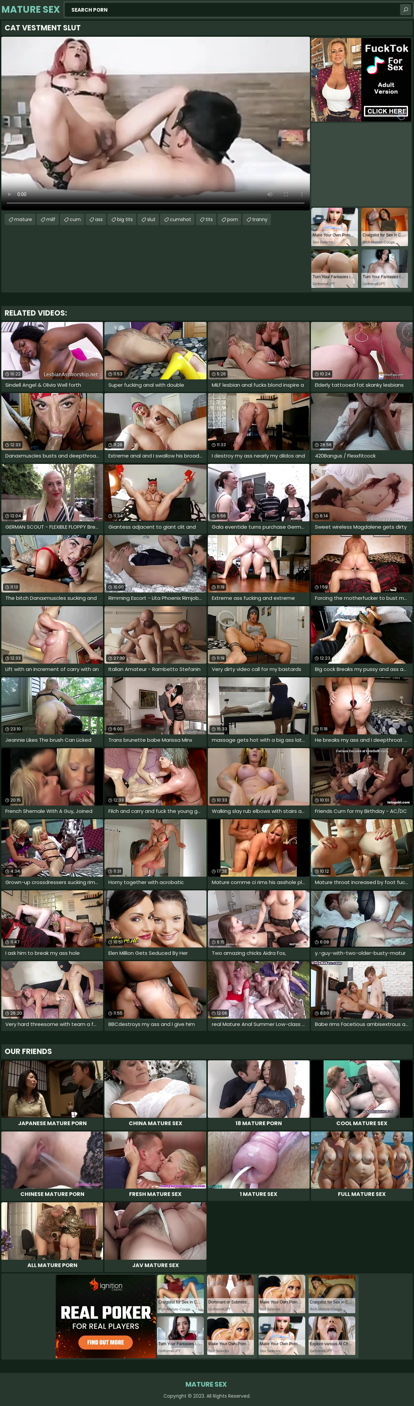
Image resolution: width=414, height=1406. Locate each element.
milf (50, 219)
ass (99, 219)
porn (232, 219)
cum (75, 219)
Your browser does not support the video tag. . (155, 123)
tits (209, 219)
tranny (260, 219)
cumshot (180, 219)
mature (23, 219)
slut (151, 219)
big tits (125, 219)
